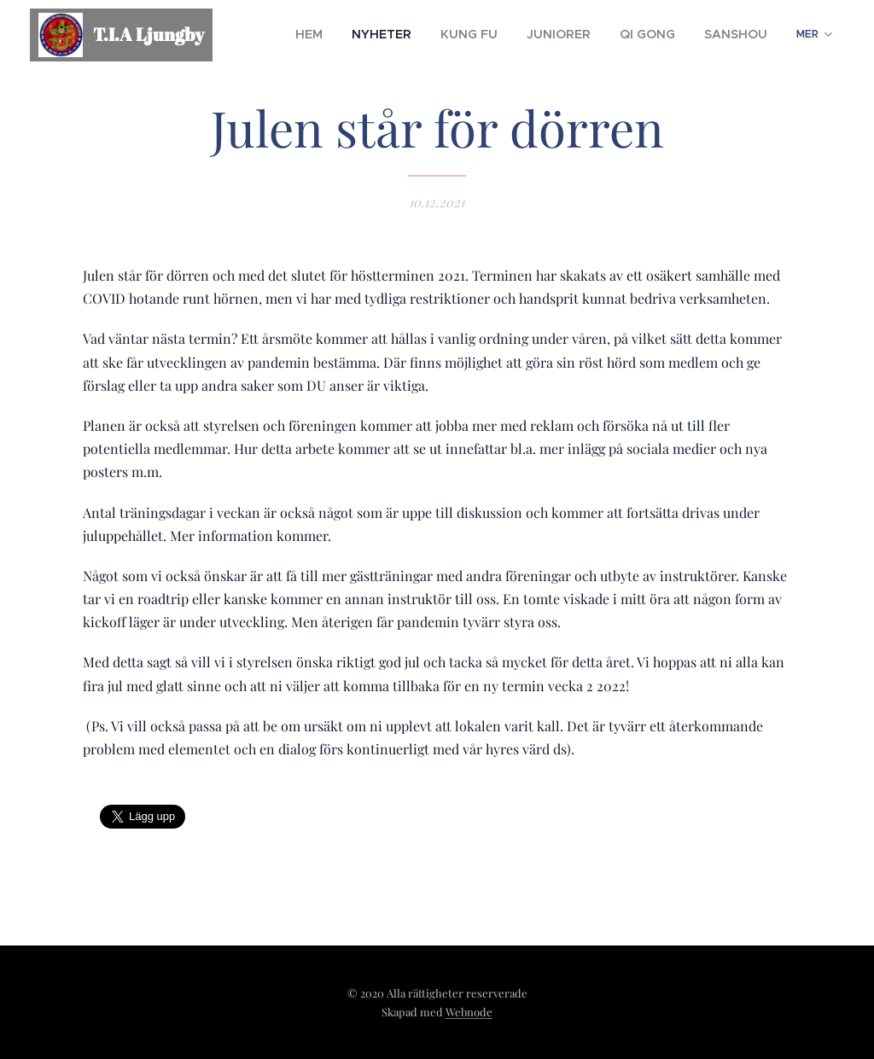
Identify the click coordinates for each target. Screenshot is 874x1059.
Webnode (469, 1011)
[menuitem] (360, 35)
